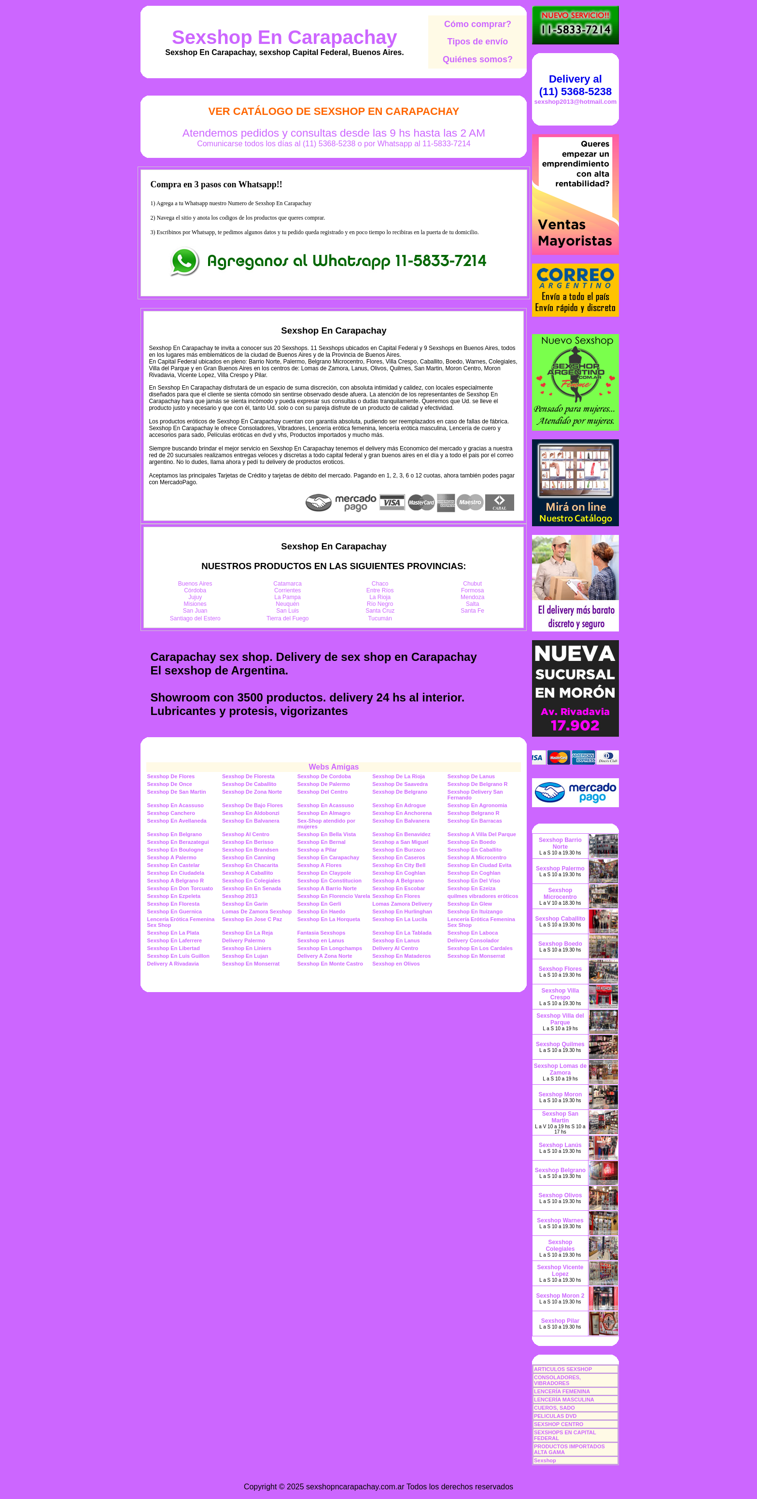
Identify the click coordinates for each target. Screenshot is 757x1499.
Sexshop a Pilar (317, 850)
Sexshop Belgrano (560, 1170)
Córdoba (195, 590)
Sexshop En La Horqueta (328, 919)
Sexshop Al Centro (245, 834)
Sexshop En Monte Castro (330, 964)
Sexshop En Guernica (174, 911)
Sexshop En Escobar (398, 888)
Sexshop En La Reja (247, 933)
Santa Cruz (379, 610)
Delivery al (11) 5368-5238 (575, 85)
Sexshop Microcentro (560, 893)
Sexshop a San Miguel (400, 842)
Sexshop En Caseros (398, 857)
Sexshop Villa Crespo (560, 994)
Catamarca (287, 583)
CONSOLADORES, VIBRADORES (557, 1380)
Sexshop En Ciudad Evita (480, 865)
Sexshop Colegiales (560, 1245)
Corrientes (287, 590)
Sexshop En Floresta (173, 904)
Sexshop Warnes (560, 1220)
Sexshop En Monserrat (476, 956)
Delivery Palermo (243, 940)
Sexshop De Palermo (323, 784)
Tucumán (380, 618)
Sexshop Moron (560, 1094)
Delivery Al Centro (395, 948)
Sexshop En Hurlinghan (402, 911)
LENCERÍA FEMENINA (562, 1391)
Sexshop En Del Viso (474, 880)
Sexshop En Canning (248, 857)
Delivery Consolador (473, 940)
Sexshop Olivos (560, 1195)
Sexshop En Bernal (321, 842)
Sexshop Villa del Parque (560, 1019)
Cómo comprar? (477, 24)
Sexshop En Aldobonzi (251, 813)
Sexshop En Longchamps (329, 948)
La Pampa (287, 597)
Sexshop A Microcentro (477, 857)
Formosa (472, 590)
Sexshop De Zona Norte (252, 792)
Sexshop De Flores (171, 776)
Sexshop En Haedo (321, 911)
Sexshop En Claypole (324, 873)
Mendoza (472, 597)
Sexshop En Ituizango (475, 911)
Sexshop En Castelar (173, 865)
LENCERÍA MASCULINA (564, 1399)
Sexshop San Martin (560, 1117)
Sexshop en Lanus (320, 940)
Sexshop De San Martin (176, 792)
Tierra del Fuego (287, 618)
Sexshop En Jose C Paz (252, 919)
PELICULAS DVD (555, 1416)
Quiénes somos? (478, 59)
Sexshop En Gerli (319, 904)
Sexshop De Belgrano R (478, 784)
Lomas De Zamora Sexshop (257, 911)
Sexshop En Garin (245, 904)
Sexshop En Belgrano (174, 834)
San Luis (287, 610)
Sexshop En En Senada (251, 888)
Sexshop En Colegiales (251, 880)
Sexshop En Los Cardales (480, 948)
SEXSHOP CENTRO (559, 1424)
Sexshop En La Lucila (399, 919)
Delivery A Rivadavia (172, 964)
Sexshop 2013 (239, 896)
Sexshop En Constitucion (329, 880)
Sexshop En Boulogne (175, 850)
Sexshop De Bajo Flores (252, 805)
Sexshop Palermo (560, 868)
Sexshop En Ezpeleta (173, 896)
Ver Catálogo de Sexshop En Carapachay (333, 111)
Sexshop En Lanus (396, 940)
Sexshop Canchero (171, 813)
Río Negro (380, 604)
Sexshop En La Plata (173, 933)
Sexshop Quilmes (560, 1044)
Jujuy (195, 597)
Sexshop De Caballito (249, 784)
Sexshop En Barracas (475, 821)
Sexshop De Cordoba (324, 776)
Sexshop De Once (169, 784)
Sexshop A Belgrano (398, 880)
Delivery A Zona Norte (324, 956)
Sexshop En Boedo (472, 842)
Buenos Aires (195, 583)
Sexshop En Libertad (173, 948)
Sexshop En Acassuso (175, 805)
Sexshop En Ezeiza (472, 888)
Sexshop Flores (560, 969)
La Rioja (380, 597)
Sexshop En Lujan (245, 956)
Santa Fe (472, 610)
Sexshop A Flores (319, 865)
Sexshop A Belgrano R (175, 880)
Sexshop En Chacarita (250, 865)
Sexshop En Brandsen (250, 850)
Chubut (472, 583)
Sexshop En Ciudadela (175, 873)
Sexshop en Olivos (396, 964)
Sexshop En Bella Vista (326, 834)
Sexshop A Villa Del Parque (482, 834)
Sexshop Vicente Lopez (560, 1270)
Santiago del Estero (195, 618)
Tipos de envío (478, 41)
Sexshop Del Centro (322, 792)
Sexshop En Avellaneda (176, 821)
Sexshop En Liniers (246, 948)
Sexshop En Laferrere (174, 940)
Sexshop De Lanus (471, 776)
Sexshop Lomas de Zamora (560, 1069)
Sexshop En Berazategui (178, 842)
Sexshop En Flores (396, 896)
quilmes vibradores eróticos (483, 896)
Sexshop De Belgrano (399, 792)
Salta (472, 604)
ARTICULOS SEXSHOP (563, 1369)
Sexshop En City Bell (398, 865)
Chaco (380, 583)
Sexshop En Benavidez (401, 834)
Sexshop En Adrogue (399, 805)
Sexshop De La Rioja (398, 776)
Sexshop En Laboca (473, 933)
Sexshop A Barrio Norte (327, 888)
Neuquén (287, 604)
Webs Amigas (333, 767)
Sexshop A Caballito (247, 873)
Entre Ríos (380, 590)
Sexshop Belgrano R (474, 813)
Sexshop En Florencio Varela (333, 896)
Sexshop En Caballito (475, 850)
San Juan (195, 610)
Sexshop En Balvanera (251, 821)
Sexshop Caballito (560, 918)
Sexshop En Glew (470, 904)
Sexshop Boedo (560, 943)
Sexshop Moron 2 (560, 1295)
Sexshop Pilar (560, 1320)
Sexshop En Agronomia (477, 805)
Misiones (195, 604)
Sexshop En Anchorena (402, 813)
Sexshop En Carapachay (284, 37)
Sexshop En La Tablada (402, 933)
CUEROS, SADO (554, 1408)
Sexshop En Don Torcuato (180, 888)
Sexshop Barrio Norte (560, 843)
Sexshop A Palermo (171, 857)
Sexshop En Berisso (247, 842)
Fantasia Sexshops (321, 933)
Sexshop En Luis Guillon (178, 956)
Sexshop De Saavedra (400, 784)
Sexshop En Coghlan (398, 873)
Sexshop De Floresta (248, 776)
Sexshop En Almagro (323, 813)
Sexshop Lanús (560, 1145)
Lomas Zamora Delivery (402, 904)
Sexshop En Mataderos (401, 956)
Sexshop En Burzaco (398, 850)
